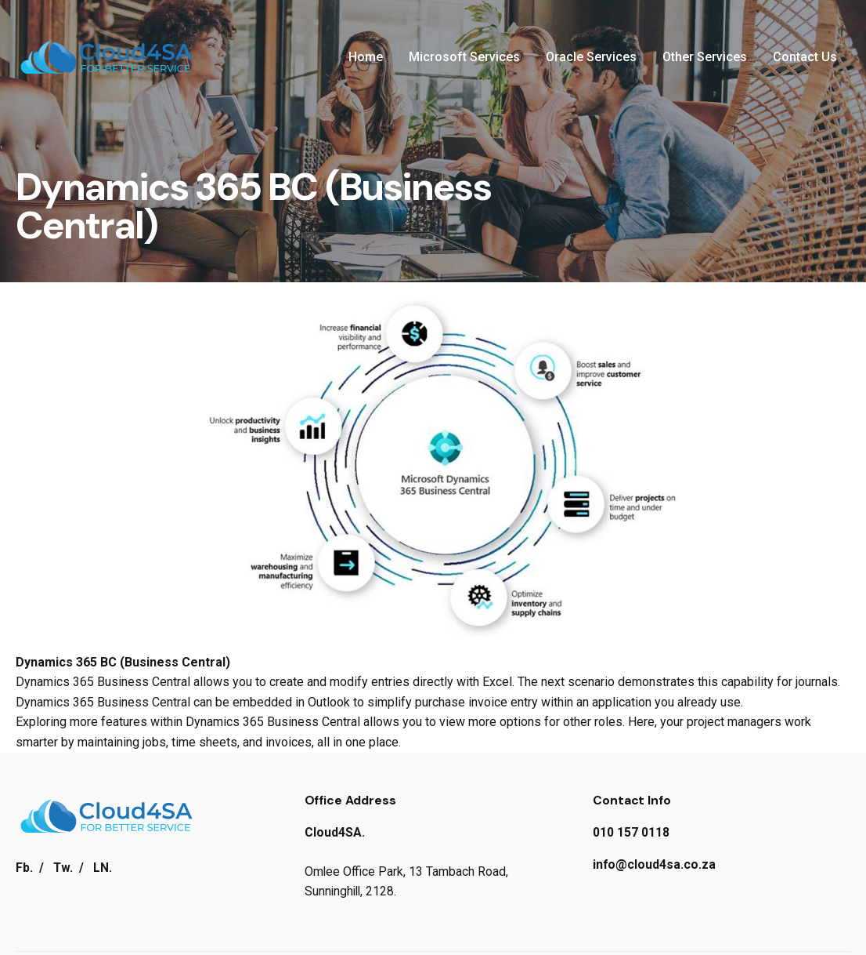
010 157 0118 (631, 832)
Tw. (63, 867)
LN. (102, 867)
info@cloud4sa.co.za (654, 864)
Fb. (24, 867)
